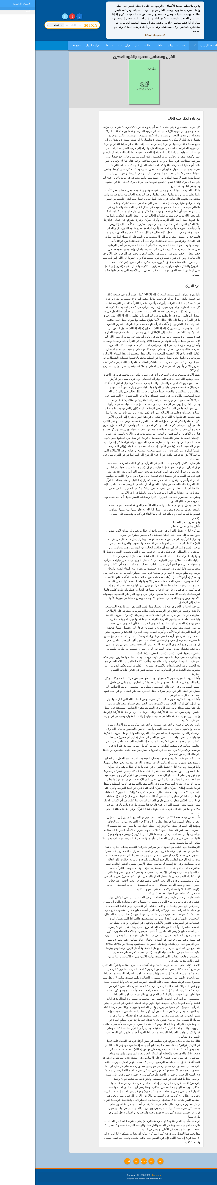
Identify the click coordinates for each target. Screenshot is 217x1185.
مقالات (112, 45)
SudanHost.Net (120, 1179)
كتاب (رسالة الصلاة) (120, 35)
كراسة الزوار (57, 45)
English (42, 45)
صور (101, 45)
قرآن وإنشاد (88, 45)
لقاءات (124, 45)
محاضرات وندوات (141, 45)
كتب (158, 45)
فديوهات (73, 45)
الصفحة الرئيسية (173, 45)
